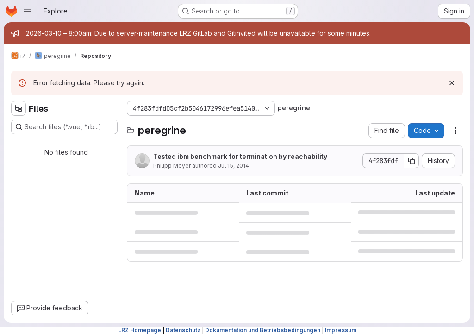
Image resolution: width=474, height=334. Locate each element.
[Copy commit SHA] (411, 160)
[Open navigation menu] (27, 11)
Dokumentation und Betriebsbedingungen (262, 330)
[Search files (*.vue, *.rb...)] (64, 127)
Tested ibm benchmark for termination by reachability (240, 156)
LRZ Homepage (139, 330)
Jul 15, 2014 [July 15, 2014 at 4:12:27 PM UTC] (233, 165)
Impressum (340, 330)
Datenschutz (183, 330)
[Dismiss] (451, 82)
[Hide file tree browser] (18, 108)
